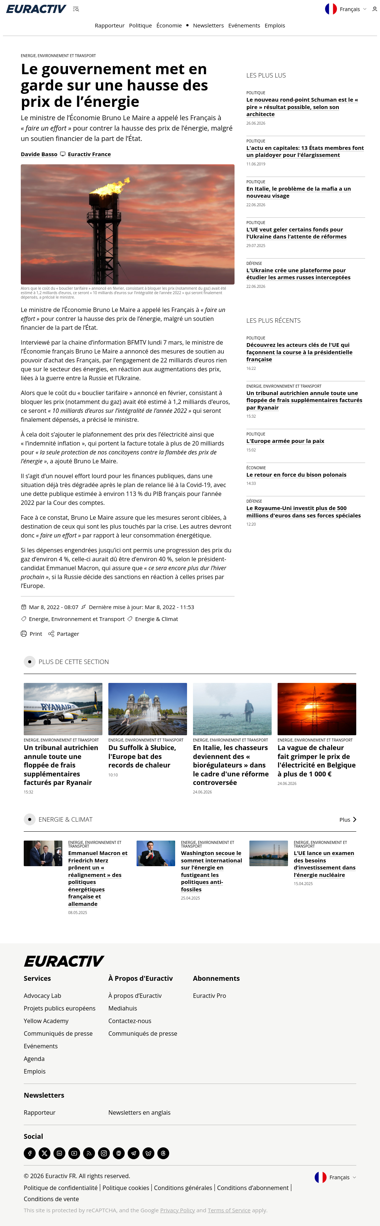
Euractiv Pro (209, 996)
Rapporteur (110, 25)
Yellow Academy (46, 1021)
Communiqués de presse (58, 1033)
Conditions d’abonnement (253, 1188)
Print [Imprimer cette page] (31, 633)
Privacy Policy (177, 1210)
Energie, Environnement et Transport (58, 55)
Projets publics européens (59, 1008)
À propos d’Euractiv (134, 996)
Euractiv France (85, 154)
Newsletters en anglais (139, 1112)
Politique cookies (125, 1188)
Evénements (244, 25)
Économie (169, 25)
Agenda (34, 1059)
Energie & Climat (156, 618)
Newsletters (208, 25)
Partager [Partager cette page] (63, 633)
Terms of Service (229, 1210)
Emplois (275, 25)
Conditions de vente (51, 1199)
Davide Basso (39, 154)
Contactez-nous (129, 1021)
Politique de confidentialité (61, 1188)
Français (346, 9)
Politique (140, 25)
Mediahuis (122, 1008)
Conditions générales (183, 1188)
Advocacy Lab (42, 996)
